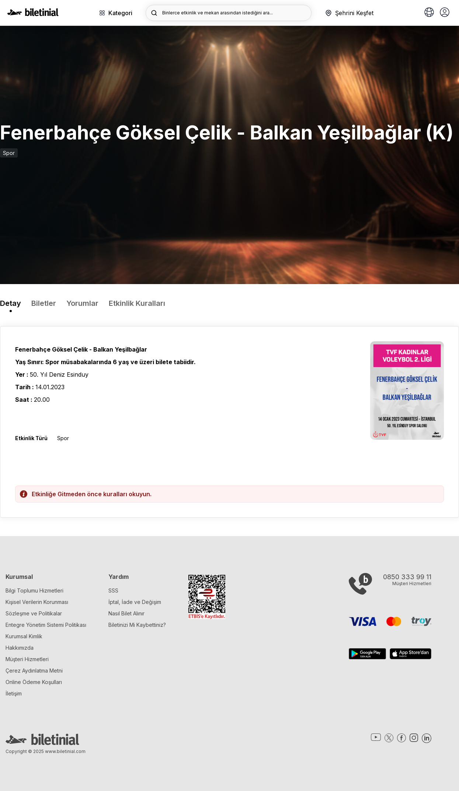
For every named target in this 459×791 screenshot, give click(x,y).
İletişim (14, 693)
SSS (113, 590)
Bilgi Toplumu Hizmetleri (34, 590)
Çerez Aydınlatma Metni (34, 670)
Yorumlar (82, 303)
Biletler (43, 303)
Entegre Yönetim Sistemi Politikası (46, 625)
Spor (9, 153)
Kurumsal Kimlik (24, 636)
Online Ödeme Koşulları (34, 682)
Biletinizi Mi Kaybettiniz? (137, 625)
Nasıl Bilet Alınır (126, 613)
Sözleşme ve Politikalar (34, 613)
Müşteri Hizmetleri (27, 659)
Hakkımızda (20, 648)
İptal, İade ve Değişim (134, 602)
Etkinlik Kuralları (137, 303)
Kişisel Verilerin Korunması (37, 602)
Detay (10, 303)
